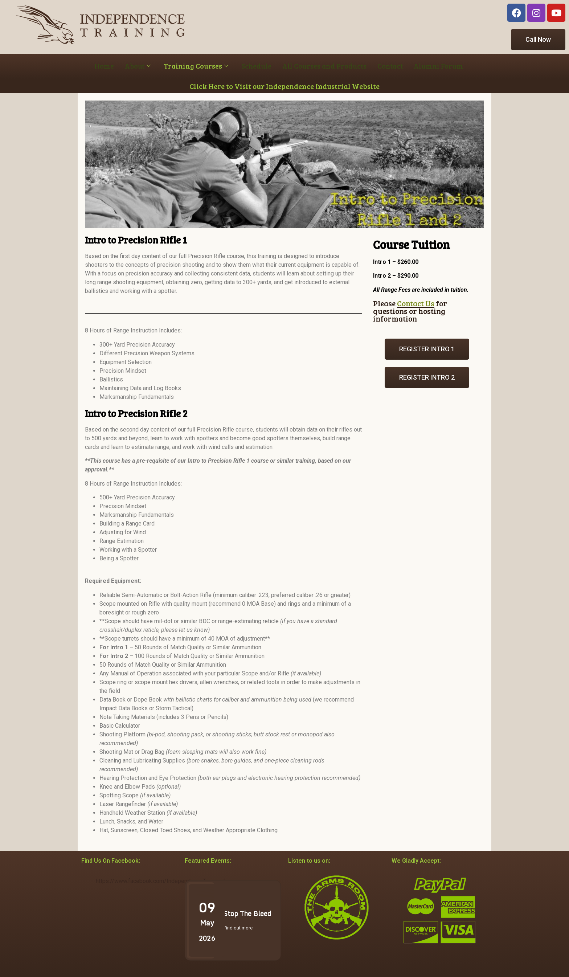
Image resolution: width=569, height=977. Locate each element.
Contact (390, 65)
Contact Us (415, 303)
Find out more (238, 928)
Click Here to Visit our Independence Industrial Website (284, 86)
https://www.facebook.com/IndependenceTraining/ (160, 881)
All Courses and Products (324, 65)
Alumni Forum (438, 65)
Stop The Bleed (247, 913)
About (138, 65)
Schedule (256, 65)
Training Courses (196, 65)
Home (104, 65)
